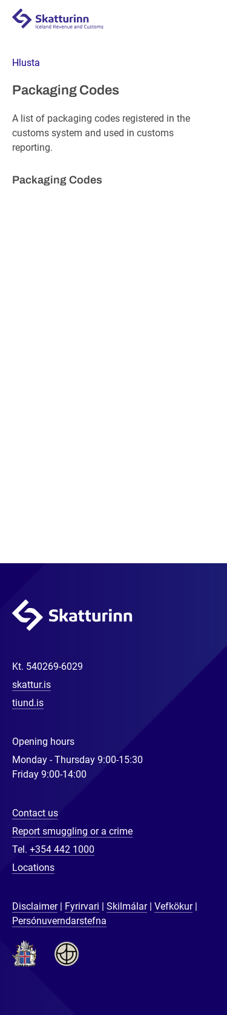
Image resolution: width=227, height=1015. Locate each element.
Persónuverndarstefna (59, 921)
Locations (33, 867)
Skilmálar (127, 906)
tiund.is (28, 703)
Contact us (35, 813)
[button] (26, 62)
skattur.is (31, 684)
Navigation (203, 19)
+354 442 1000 (62, 849)
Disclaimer (35, 906)
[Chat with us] (178, 966)
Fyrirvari (82, 906)
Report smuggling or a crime (72, 831)
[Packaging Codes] (113, 371)
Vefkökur (173, 906)
